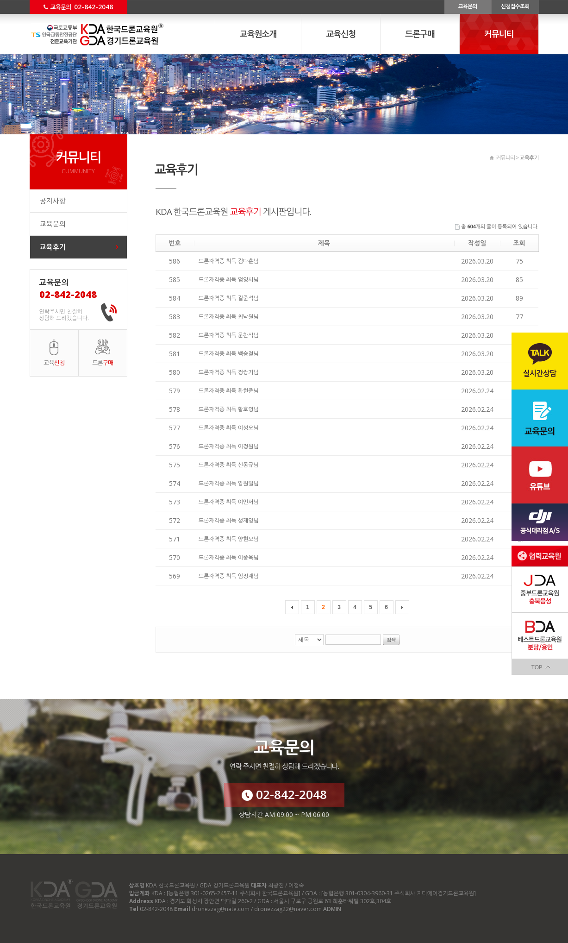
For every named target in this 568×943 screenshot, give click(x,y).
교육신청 (341, 33)
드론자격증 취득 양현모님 (229, 539)
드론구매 (420, 33)
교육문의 (467, 6)
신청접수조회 (515, 6)
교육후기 (53, 246)
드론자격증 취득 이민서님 (229, 502)
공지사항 (53, 200)
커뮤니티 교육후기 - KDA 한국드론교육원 (109, 34)
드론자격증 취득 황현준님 (229, 391)
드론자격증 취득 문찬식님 (229, 335)
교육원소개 (258, 33)
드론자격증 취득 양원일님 (229, 483)
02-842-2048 (284, 794)
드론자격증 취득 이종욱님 (229, 557)
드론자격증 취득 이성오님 (229, 428)
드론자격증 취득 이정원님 (229, 446)
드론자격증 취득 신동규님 (229, 465)
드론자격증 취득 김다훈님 (229, 261)
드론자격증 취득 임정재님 (229, 576)
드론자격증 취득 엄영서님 (229, 279)
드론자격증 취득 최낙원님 (229, 317)
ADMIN (332, 909)
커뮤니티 (499, 33)
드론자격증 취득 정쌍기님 (229, 372)
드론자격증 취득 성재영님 (229, 520)
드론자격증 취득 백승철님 (229, 354)
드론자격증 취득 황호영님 (229, 409)
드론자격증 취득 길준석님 (229, 298)
